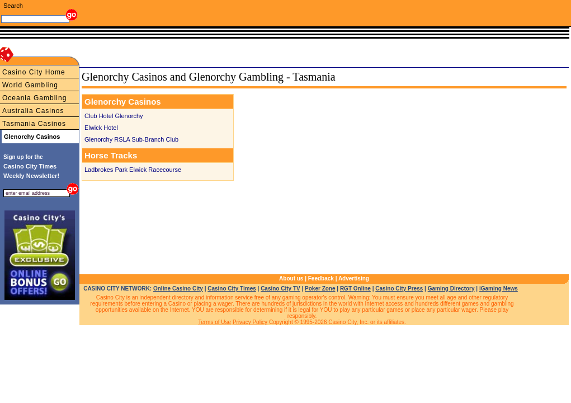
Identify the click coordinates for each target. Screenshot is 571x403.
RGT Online (355, 288)
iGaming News (498, 288)
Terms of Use (214, 322)
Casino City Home (33, 72)
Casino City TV (280, 288)
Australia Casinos (33, 111)
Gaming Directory (451, 288)
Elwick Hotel (101, 127)
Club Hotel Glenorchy (113, 116)
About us (291, 278)
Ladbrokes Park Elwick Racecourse (132, 169)
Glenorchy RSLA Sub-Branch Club (131, 139)
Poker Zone (320, 288)
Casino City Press (399, 288)
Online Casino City (178, 288)
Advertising (353, 278)
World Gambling (30, 85)
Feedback (321, 278)
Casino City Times (231, 288)
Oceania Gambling (34, 98)
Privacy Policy (250, 322)
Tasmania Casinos (34, 124)
